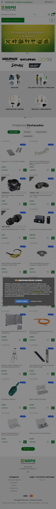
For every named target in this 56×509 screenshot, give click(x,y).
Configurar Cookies (36, 301)
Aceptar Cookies (21, 301)
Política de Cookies (37, 292)
